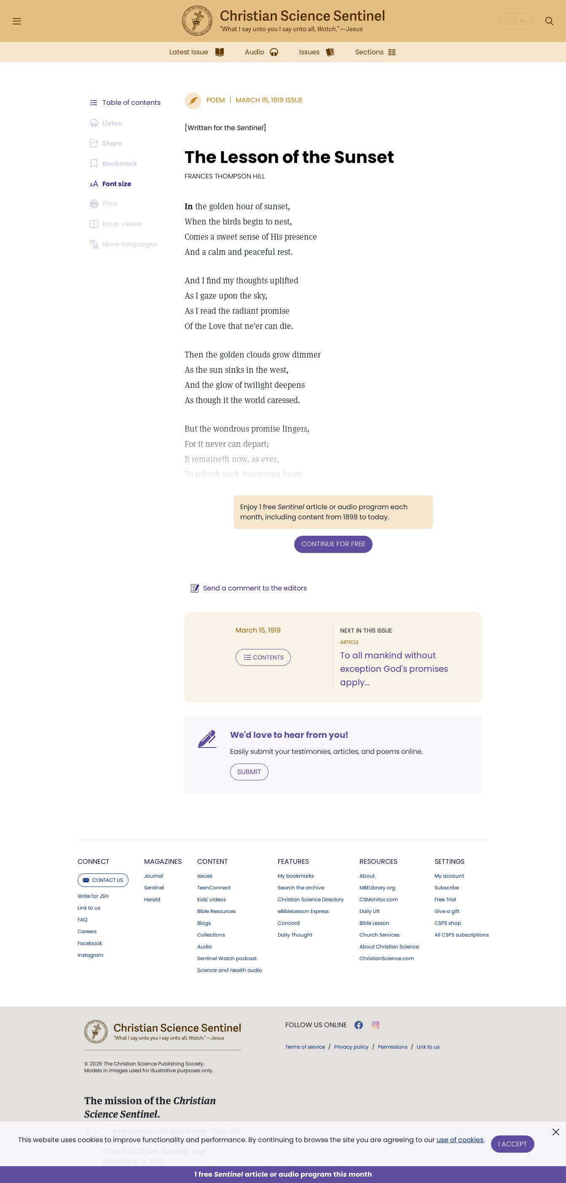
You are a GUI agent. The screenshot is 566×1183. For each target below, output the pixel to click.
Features (293, 861)
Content (212, 861)
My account (449, 875)
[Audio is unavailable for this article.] (107, 123)
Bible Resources (216, 910)
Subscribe (447, 887)
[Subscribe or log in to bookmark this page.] (114, 163)
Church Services (379, 934)
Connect (94, 861)
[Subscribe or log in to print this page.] (105, 204)
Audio (204, 946)
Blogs (204, 922)
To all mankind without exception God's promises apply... (393, 668)
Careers (87, 931)
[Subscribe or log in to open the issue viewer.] (118, 224)
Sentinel (154, 887)
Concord (289, 922)
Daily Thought (295, 934)
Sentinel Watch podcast (227, 958)
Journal (153, 875)
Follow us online (316, 1024)
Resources (378, 861)
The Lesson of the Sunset (287, 157)
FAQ (82, 919)
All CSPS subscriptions (462, 934)
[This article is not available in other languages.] (125, 244)
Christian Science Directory (311, 899)
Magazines (163, 861)
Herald (152, 899)
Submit (248, 771)
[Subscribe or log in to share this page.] (107, 143)
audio (229, 969)
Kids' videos (211, 899)
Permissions (393, 1046)
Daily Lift (369, 910)
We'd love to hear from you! (287, 734)
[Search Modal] (549, 21)
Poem (214, 100)
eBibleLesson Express (303, 910)
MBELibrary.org (377, 887)
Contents (261, 657)
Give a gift (447, 910)
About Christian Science (389, 946)
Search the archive (301, 887)
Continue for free (332, 544)
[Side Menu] (17, 21)
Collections (211, 934)
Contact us (103, 879)
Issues (204, 875)
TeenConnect (214, 887)
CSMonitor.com (378, 899)
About (367, 875)
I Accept (513, 1144)
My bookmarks (296, 875)
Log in (515, 21)
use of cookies (460, 1141)
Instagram (90, 954)
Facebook (90, 942)
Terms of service (305, 1046)
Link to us (89, 907)
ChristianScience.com (386, 958)
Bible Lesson (374, 922)
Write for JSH (93, 895)
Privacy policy (351, 1046)
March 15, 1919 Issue (267, 100)
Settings (449, 861)
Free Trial (445, 899)
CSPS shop (448, 922)
